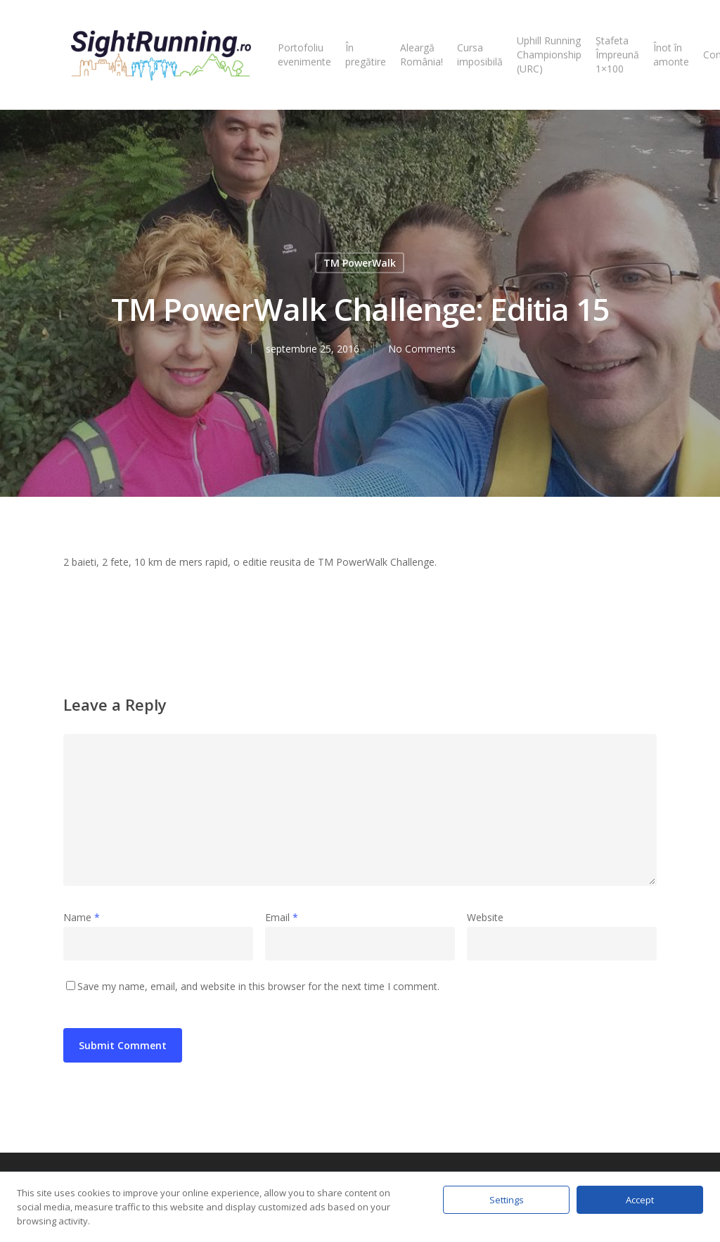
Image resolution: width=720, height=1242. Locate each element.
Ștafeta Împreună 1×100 (617, 54)
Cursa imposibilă (480, 54)
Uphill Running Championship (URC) (549, 54)
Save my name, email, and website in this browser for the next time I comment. (258, 986)
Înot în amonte (671, 54)
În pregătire (365, 54)
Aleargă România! (421, 54)
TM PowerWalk (359, 263)
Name (81, 917)
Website (485, 917)
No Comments (422, 348)
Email (281, 917)
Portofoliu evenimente (304, 54)
